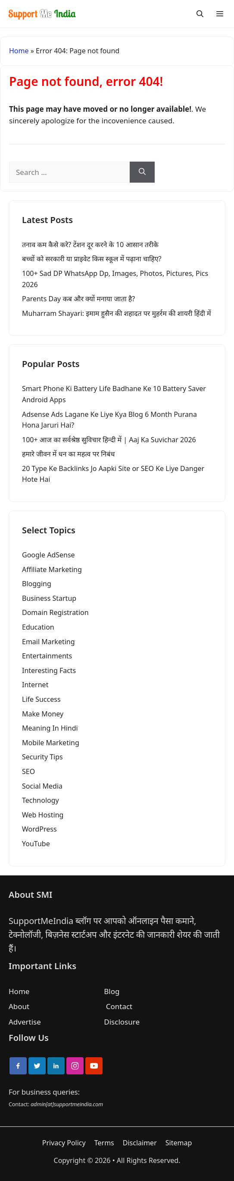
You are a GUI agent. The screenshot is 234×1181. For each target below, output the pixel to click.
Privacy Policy (64, 1142)
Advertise (25, 1022)
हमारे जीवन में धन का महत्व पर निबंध (68, 454)
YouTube (36, 843)
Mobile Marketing (50, 742)
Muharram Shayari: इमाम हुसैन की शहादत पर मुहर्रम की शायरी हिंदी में (116, 313)
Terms (104, 1142)
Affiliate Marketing (52, 569)
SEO (28, 771)
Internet (35, 684)
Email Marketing (48, 641)
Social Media (42, 786)
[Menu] (220, 13)
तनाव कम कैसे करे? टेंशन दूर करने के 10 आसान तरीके (90, 244)
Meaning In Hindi (50, 728)
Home (19, 50)
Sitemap (178, 1142)
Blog (111, 991)
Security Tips (42, 757)
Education (38, 627)
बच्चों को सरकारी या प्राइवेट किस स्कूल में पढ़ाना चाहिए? (92, 258)
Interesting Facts (49, 670)
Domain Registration (55, 612)
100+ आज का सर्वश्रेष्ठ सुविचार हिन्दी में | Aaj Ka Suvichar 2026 (109, 439)
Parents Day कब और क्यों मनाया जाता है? (78, 298)
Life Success (41, 699)
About (19, 1006)
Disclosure (122, 1022)
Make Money (42, 714)
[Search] (200, 13)
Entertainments (47, 656)
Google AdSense (48, 555)
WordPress (39, 829)
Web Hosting (42, 815)
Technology (40, 800)
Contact (119, 1006)
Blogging (36, 583)
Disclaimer (140, 1142)
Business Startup (49, 598)
